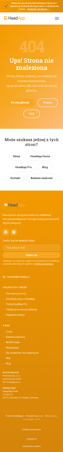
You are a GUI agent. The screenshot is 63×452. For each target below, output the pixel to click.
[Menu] (57, 18)
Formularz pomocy (14, 293)
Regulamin (32, 439)
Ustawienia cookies (31, 446)
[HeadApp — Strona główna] (14, 18)
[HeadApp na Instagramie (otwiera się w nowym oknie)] (14, 232)
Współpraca (11, 347)
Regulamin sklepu (14, 315)
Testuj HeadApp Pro (15, 304)
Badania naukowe (42, 178)
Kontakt (15, 178)
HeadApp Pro (23, 167)
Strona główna (20, 102)
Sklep (16, 156)
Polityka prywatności (31, 429)
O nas (7, 331)
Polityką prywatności (44, 264)
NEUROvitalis (11, 342)
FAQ (31, 113)
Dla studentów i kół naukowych (21, 353)
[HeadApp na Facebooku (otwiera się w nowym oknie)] (6, 232)
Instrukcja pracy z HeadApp (19, 299)
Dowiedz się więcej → (38, 9)
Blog (45, 167)
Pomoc (47, 102)
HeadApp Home (40, 156)
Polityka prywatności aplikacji (20, 309)
